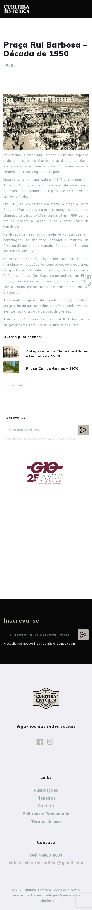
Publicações (46, 790)
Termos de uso (46, 821)
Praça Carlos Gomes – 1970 (52, 368)
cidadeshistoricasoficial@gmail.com (46, 862)
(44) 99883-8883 (46, 855)
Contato (46, 805)
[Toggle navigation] (86, 9)
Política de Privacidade (46, 813)
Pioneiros (46, 798)
